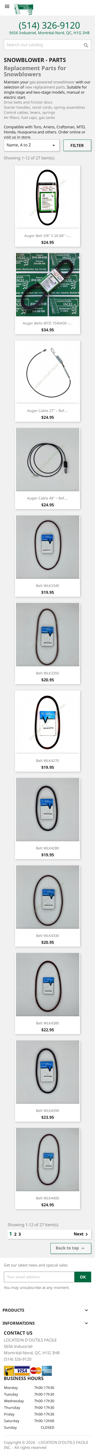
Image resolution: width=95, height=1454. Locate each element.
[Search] (47, 44)
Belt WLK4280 (47, 848)
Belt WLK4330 (47, 935)
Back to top (71, 1248)
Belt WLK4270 (47, 760)
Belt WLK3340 (47, 585)
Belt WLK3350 (47, 673)
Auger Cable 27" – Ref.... (47, 410)
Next (82, 1234)
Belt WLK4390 (47, 1110)
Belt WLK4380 (47, 1023)
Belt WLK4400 (47, 1198)
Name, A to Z (32, 145)
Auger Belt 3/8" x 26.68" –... (47, 235)
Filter (77, 145)
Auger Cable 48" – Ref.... (47, 498)
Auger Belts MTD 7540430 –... (47, 323)
